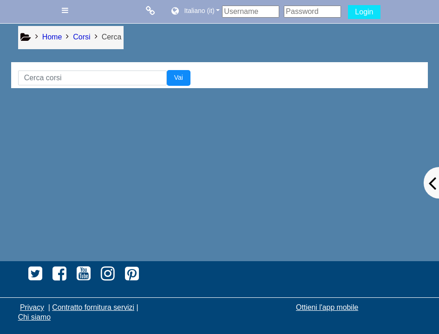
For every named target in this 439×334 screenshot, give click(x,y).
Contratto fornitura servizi (93, 307)
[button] (195, 11)
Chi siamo (34, 317)
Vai (178, 77)
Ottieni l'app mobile (327, 307)
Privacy (32, 307)
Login (364, 12)
